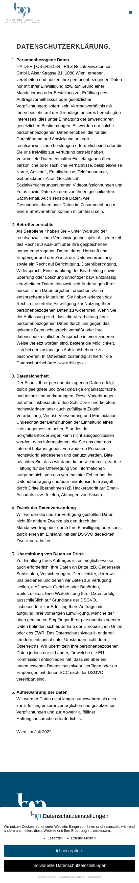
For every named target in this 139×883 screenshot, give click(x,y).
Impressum (94, 876)
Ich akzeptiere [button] (69, 850)
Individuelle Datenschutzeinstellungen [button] (70, 865)
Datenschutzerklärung (72, 876)
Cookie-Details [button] (47, 876)
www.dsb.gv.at (72, 363)
